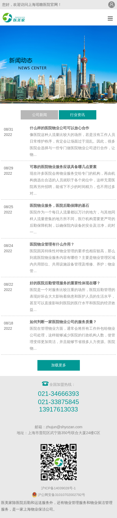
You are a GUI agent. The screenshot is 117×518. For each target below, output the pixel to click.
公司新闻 (39, 115)
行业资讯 (77, 115)
